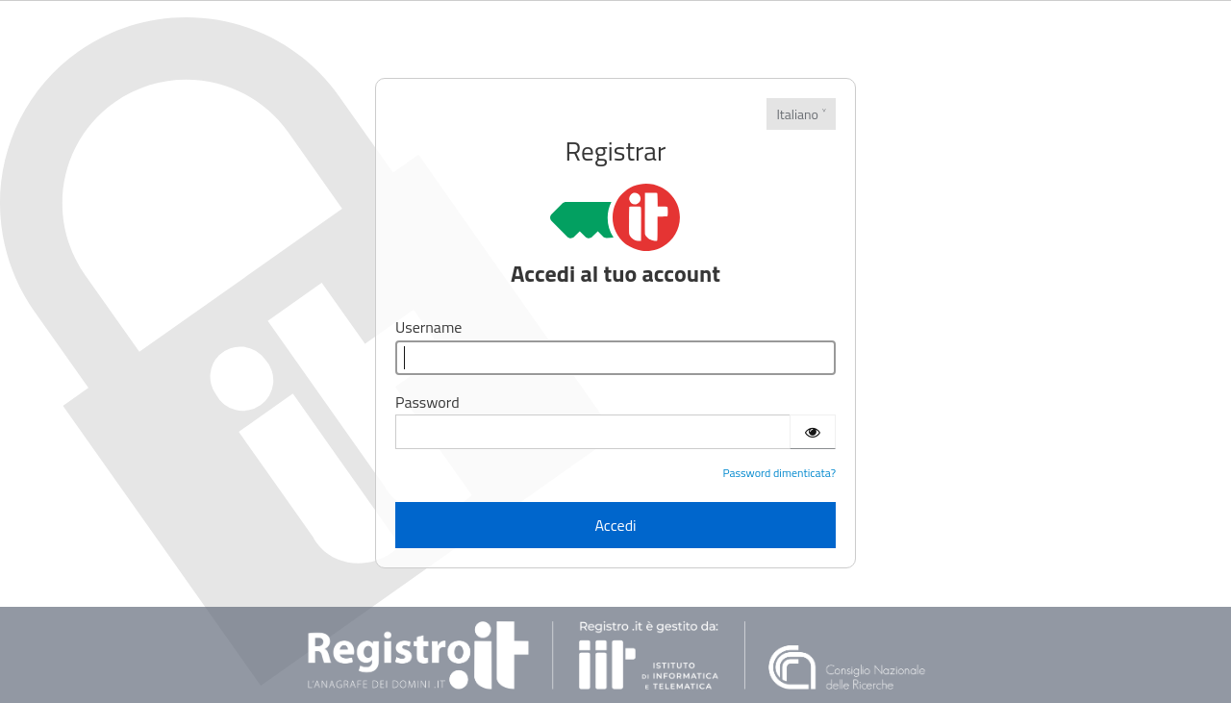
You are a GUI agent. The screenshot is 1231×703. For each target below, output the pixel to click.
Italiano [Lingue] (797, 114)
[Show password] (813, 431)
